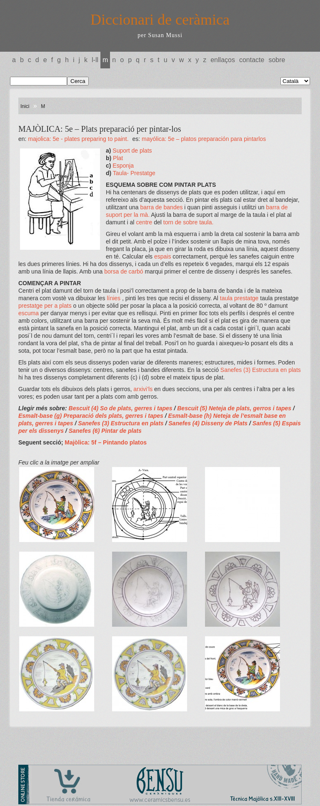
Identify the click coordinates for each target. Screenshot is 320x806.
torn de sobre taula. (188, 222)
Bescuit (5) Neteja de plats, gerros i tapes (235, 408)
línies (114, 298)
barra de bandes (162, 207)
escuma (29, 313)
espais (163, 256)
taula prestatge (240, 298)
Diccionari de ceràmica (160, 19)
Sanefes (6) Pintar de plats (105, 430)
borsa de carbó (123, 271)
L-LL (95, 59)
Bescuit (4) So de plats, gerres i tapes (120, 408)
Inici (24, 106)
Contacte (251, 59)
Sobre (276, 59)
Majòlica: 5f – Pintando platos (106, 442)
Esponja (123, 165)
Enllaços (222, 59)
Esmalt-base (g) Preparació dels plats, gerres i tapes (91, 415)
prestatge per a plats (45, 305)
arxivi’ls (143, 389)
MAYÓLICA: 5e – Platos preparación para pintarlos (204, 139)
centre (145, 222)
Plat (118, 158)
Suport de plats (132, 150)
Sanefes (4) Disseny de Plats (208, 423)
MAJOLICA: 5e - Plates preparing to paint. (78, 139)
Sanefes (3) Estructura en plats (260, 370)
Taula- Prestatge (134, 173)
